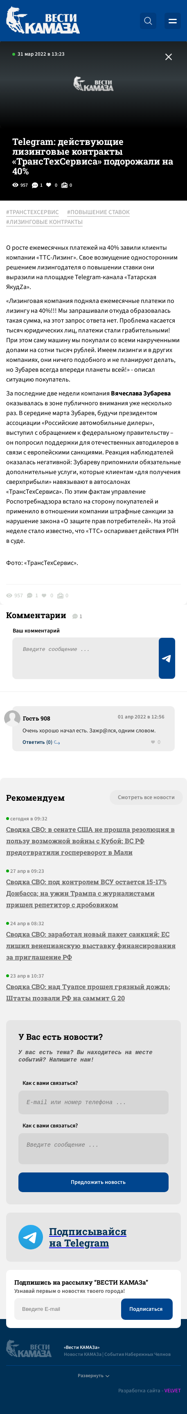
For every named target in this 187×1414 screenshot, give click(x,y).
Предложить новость (98, 1182)
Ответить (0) (37, 742)
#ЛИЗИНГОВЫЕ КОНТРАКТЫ (44, 222)
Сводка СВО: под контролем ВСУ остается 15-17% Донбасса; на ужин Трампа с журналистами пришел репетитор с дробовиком (86, 893)
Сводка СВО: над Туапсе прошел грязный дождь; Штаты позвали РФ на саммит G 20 (88, 992)
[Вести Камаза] (43, 20)
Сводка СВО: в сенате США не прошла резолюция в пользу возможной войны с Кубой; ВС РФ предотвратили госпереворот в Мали (90, 840)
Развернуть (93, 1375)
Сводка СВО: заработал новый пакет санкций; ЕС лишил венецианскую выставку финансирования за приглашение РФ (91, 945)
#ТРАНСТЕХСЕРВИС (32, 212)
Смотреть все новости (146, 797)
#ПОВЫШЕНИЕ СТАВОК (98, 212)
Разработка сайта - (149, 1391)
